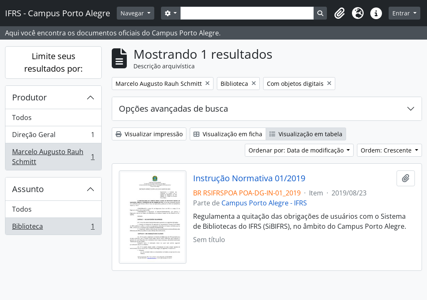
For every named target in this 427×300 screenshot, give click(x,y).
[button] (339, 13)
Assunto (28, 189)
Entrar (402, 13)
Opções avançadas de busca (173, 108)
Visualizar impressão (149, 134)
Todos (22, 117)
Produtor (29, 97)
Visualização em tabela (305, 134)
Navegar (133, 13)
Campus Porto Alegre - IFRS (264, 203)
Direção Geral (53, 136)
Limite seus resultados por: (53, 62)
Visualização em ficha (227, 134)
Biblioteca (53, 228)
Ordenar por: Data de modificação (297, 150)
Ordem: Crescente (387, 150)
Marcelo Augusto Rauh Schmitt (53, 156)
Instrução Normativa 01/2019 (249, 178)
